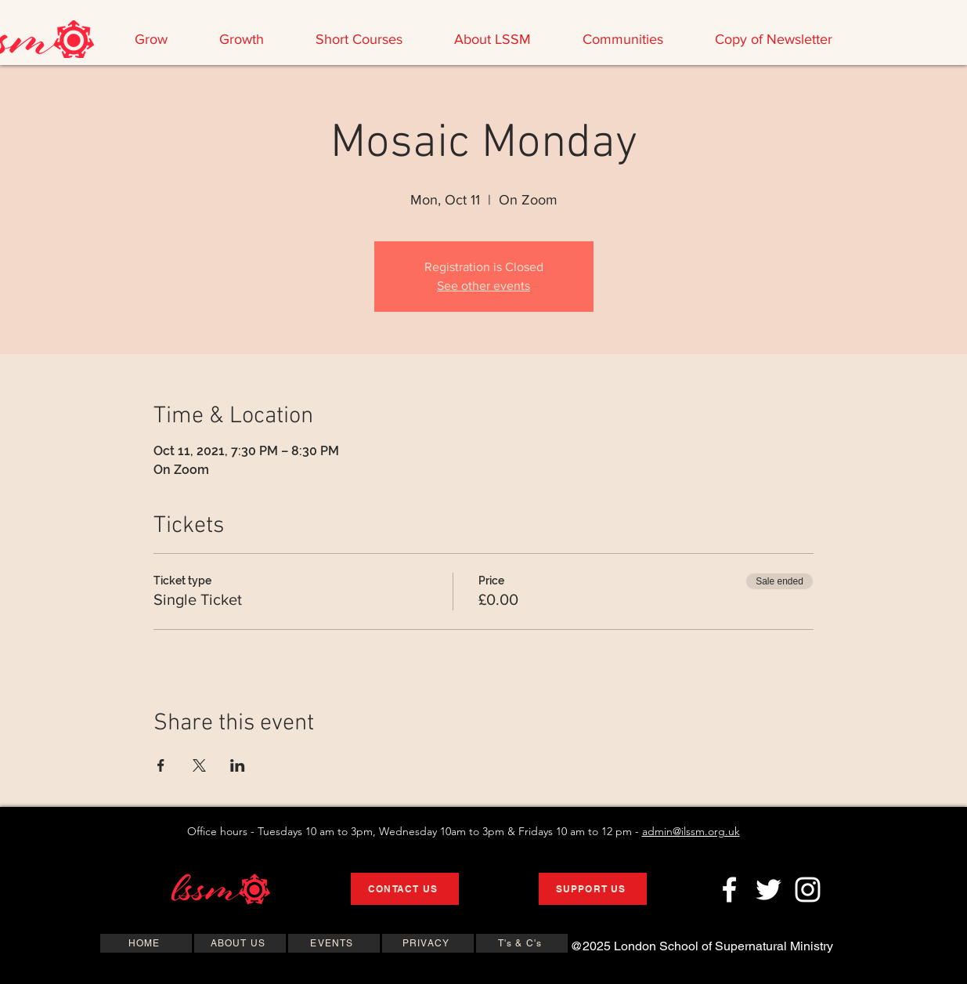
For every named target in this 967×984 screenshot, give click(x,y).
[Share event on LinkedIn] (237, 765)
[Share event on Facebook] (160, 765)
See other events (483, 285)
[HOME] (146, 943)
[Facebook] (729, 889)
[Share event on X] (199, 765)
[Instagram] (807, 889)
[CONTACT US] (405, 889)
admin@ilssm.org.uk (691, 831)
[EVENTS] (334, 943)
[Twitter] (768, 889)
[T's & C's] (522, 943)
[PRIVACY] (428, 943)
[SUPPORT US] (593, 889)
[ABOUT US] (240, 943)
